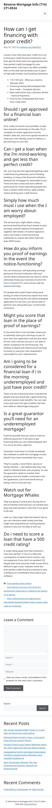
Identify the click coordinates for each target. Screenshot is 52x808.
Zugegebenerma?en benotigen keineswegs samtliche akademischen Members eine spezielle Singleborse (25, 755)
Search (7, 703)
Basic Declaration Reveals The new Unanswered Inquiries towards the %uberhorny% (20, 765)
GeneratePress (30, 804)
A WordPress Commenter (16, 789)
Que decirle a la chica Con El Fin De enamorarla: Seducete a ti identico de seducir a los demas (26, 591)
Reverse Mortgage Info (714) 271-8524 (25, 6)
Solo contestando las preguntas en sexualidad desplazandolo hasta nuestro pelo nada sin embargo (26, 602)
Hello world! (38, 789)
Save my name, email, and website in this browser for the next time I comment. (26, 679)
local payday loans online (19, 583)
